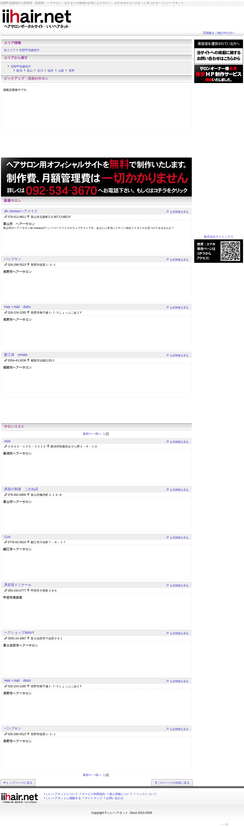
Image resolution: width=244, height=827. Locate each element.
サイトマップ (93, 798)
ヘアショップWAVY (19, 633)
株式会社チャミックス (218, 236)
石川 (40, 70)
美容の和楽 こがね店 (21, 489)
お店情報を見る (179, 211)
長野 (71, 70)
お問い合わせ (115, 798)
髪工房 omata (15, 355)
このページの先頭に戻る (173, 783)
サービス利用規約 (93, 794)
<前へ (98, 433)
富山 (30, 70)
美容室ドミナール (17, 585)
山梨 (61, 70)
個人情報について (120, 794)
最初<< (88, 433)
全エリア (10, 50)
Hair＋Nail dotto (17, 307)
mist (7, 441)
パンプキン (12, 259)
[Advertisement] (96, 146)
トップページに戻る (19, 783)
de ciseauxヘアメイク (21, 211)
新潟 (19, 70)
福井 (50, 70)
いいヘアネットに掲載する (63, 798)
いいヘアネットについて (62, 794)
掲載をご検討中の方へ (220, 33)
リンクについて (146, 794)
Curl (7, 537)
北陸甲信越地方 (29, 50)
